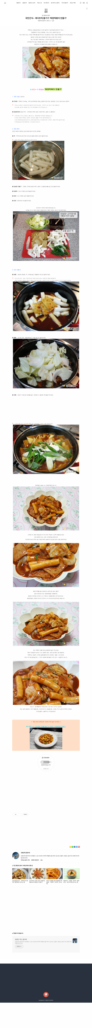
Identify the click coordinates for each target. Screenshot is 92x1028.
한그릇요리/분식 (46, 15)
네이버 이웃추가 (35, 885)
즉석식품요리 (65, 2)
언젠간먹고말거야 (42, 20)
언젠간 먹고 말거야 (21, 965)
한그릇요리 (46, 2)
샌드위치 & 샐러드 (55, 2)
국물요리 (18, 2)
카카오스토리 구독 (25, 885)
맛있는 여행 (73, 2)
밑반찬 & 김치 (32, 2)
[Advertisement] (28, 40)
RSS (41, 885)
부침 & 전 (39, 2)
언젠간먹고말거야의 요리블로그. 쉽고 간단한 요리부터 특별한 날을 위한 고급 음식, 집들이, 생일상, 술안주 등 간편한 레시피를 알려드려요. (43, 967)
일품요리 (24, 2)
